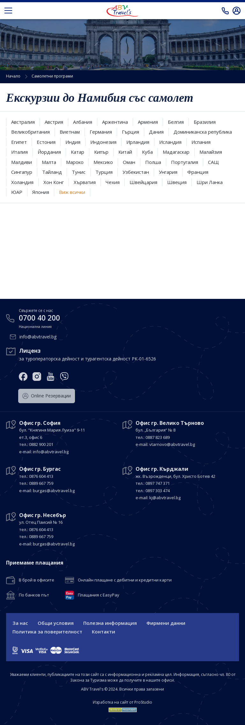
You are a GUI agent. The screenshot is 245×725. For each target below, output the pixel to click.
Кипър (101, 152)
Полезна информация (110, 623)
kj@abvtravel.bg (165, 497)
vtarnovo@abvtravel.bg (172, 444)
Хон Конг (53, 182)
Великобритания (30, 132)
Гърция (130, 132)
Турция (104, 172)
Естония (46, 142)
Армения (148, 122)
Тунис (78, 172)
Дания (156, 132)
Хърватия (85, 182)
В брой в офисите (36, 580)
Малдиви (21, 162)
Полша (153, 162)
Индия (72, 142)
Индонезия (103, 142)
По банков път (34, 595)
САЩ (213, 162)
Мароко (75, 162)
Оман (129, 162)
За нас (20, 623)
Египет (19, 142)
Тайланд (52, 172)
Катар (77, 152)
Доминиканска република (203, 132)
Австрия (54, 122)
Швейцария (143, 182)
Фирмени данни (165, 623)
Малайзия (210, 152)
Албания (82, 122)
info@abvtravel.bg (37, 337)
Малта (49, 162)
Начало (13, 76)
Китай (125, 152)
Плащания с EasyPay (98, 595)
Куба (147, 152)
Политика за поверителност (47, 631)
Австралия (23, 122)
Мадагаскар (176, 152)
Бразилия (205, 122)
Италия (19, 152)
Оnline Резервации (46, 396)
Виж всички (72, 192)
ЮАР (16, 192)
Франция (197, 172)
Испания (201, 142)
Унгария (168, 172)
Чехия (113, 182)
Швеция (177, 182)
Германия (101, 132)
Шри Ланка (210, 182)
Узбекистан (135, 172)
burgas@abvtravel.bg (54, 490)
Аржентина (115, 122)
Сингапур (21, 172)
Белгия (176, 122)
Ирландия (137, 142)
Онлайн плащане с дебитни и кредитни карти (125, 580)
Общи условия (56, 623)
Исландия (170, 142)
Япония (40, 192)
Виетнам (70, 132)
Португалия (184, 162)
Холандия (22, 182)
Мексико (103, 162)
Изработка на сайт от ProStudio (122, 702)
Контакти (103, 631)
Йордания (49, 152)
